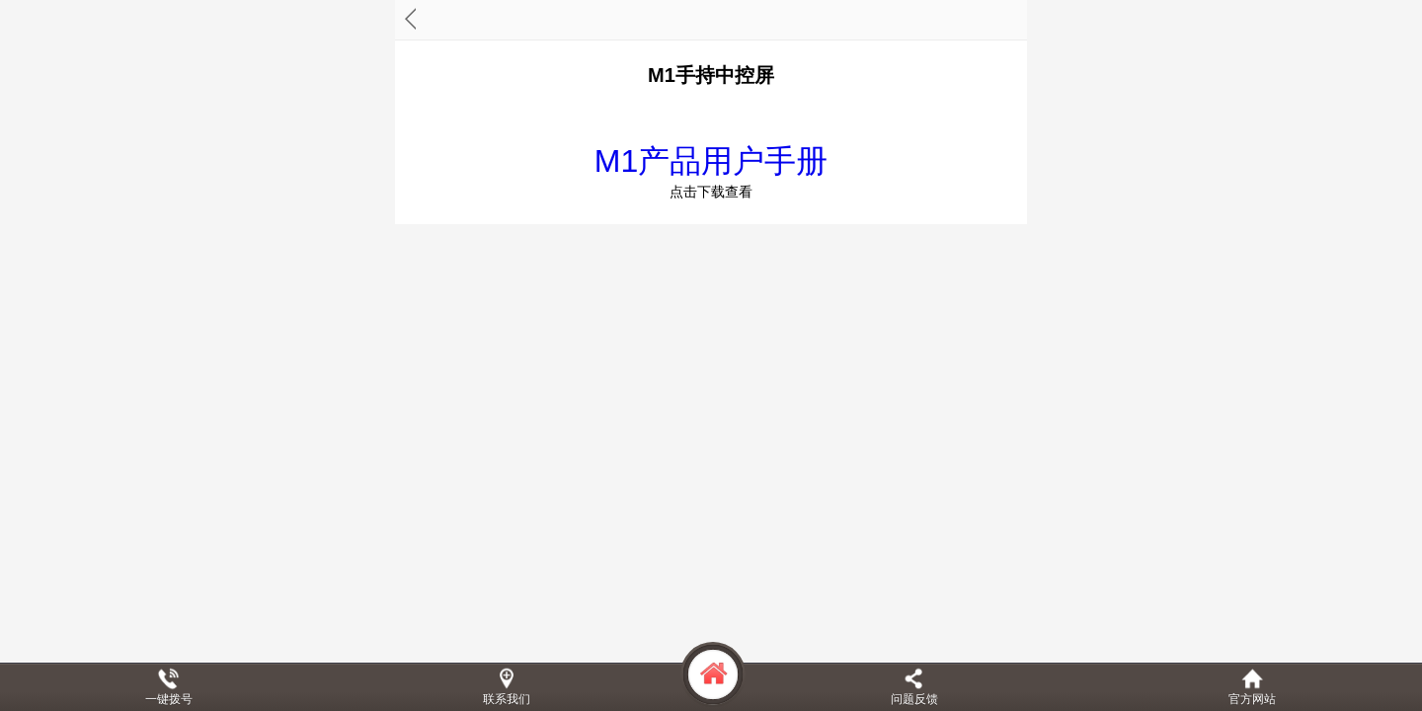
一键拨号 (169, 699)
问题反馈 (914, 699)
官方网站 (1252, 699)
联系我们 (506, 699)
